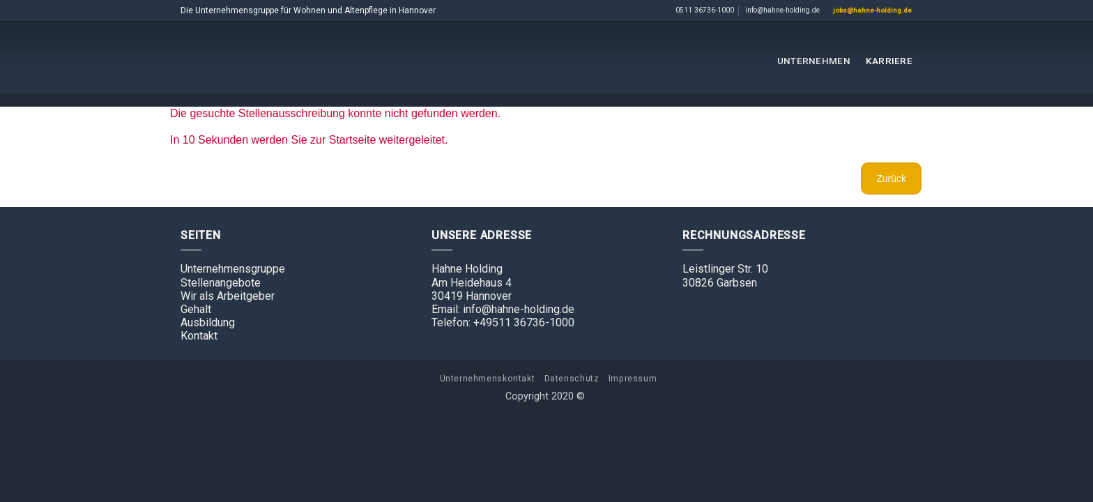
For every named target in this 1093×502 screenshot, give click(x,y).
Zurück (891, 178)
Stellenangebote (221, 282)
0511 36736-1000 (704, 10)
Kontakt (199, 335)
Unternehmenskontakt (487, 378)
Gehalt (196, 309)
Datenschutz (571, 378)
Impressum (633, 378)
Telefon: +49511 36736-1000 (502, 322)
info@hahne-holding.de (782, 10)
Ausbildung (208, 322)
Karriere (889, 60)
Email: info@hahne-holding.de (502, 309)
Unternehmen (813, 60)
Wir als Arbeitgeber (228, 296)
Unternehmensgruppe (233, 268)
